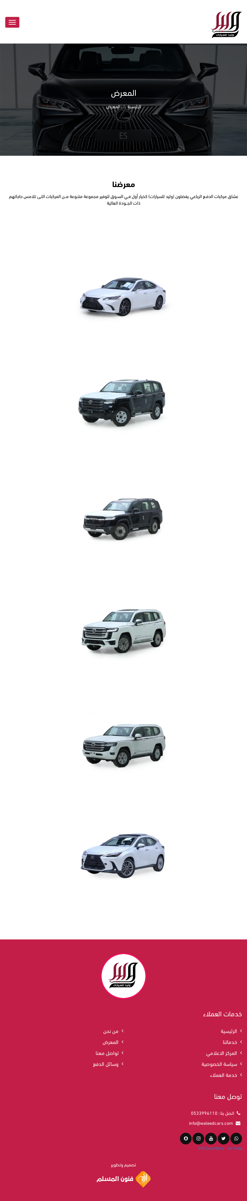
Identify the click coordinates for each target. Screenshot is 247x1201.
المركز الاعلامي (221, 1052)
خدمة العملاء (223, 1074)
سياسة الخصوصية (219, 1063)
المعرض (111, 1041)
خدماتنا (230, 1041)
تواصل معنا (107, 1052)
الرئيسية (134, 105)
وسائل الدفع (106, 1063)
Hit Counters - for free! (220, 1147)
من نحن (111, 1030)
